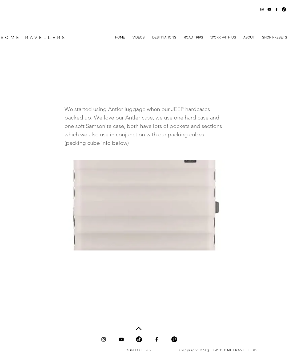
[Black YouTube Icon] (269, 9)
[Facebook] (157, 339)
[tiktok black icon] (139, 339)
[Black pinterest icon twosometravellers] (174, 339)
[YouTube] (121, 339)
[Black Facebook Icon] (276, 9)
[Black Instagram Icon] (262, 9)
